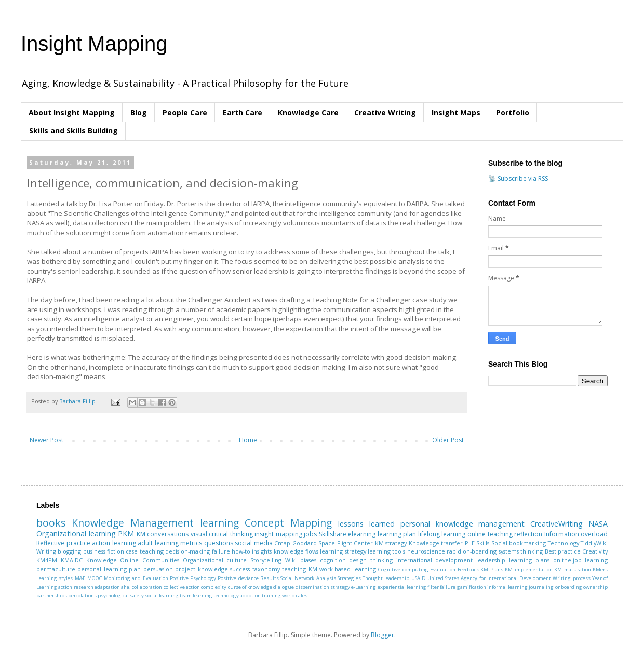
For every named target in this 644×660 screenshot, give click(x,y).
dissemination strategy (323, 587)
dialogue (283, 587)
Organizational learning (76, 533)
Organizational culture (215, 560)
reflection (528, 534)
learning (219, 523)
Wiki (291, 560)
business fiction (103, 551)
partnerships (51, 595)
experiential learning (402, 587)
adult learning (158, 542)
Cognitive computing (403, 569)
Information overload (576, 534)
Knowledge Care (308, 112)
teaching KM (299, 569)
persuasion (158, 569)
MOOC (94, 578)
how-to (241, 551)
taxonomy (266, 569)
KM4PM (46, 560)
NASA (598, 524)
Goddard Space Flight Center (332, 543)
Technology (563, 543)
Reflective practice (63, 542)
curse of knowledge (250, 587)
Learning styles (54, 578)
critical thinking (231, 534)
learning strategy (343, 551)
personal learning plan (109, 569)
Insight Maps (456, 112)
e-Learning (363, 587)
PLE (470, 543)
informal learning (507, 587)
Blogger (382, 634)
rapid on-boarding (472, 551)
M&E (80, 578)
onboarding (568, 587)
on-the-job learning (580, 560)
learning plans (529, 560)
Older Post (448, 440)
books (50, 523)
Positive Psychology (193, 578)
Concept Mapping (288, 523)
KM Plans (491, 569)
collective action (182, 587)
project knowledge (201, 569)
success (240, 569)
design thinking (371, 560)
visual (199, 534)
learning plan (397, 534)
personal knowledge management (462, 524)
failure (221, 551)
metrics (191, 542)
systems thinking (521, 551)
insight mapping (278, 534)
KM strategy (391, 543)
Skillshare (332, 534)
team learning (196, 595)
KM (141, 534)
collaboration (147, 587)
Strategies (349, 578)
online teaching (490, 534)
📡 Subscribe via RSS (518, 178)
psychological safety (121, 595)
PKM (126, 533)
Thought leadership (386, 578)
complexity (213, 587)
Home (248, 440)
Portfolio (512, 112)
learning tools (386, 551)
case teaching (144, 551)
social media (254, 542)
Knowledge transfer (436, 543)
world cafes (294, 595)
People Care (185, 112)
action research (75, 587)
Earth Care (242, 112)
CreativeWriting (556, 524)
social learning (162, 595)
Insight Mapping (94, 43)
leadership (490, 560)
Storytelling (265, 560)
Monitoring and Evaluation (136, 578)
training (271, 595)
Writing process (571, 578)
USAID (418, 578)
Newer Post (46, 440)
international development (434, 560)
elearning (361, 534)
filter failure (441, 587)
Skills (482, 543)
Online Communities (149, 560)
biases (308, 560)
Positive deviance (238, 578)
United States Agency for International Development (489, 578)
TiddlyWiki (594, 543)
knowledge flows (296, 551)
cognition (333, 560)
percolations (82, 595)
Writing (46, 551)
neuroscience (426, 551)
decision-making (187, 551)
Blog (138, 112)
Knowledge (101, 560)
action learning (114, 542)
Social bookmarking (518, 543)
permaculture (55, 569)
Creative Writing (385, 112)
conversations (168, 534)
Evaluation (442, 569)
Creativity (595, 551)
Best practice (563, 551)
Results (269, 578)
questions (218, 542)
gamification (471, 587)
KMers (600, 569)
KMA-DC (72, 560)
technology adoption (237, 595)
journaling (541, 587)
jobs (310, 534)
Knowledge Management (133, 523)
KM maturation (572, 569)
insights (262, 551)
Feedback (468, 569)
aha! (126, 587)
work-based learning (347, 569)
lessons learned (366, 524)
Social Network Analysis (308, 578)
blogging (69, 551)
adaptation (107, 587)
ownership (595, 587)
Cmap (282, 543)
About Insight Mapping (72, 112)
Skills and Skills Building (73, 131)
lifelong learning (442, 534)
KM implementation (528, 569)
